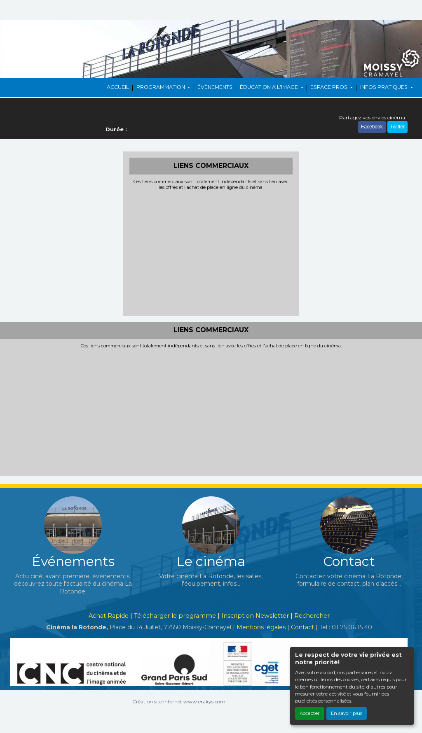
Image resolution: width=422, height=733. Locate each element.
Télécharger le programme (175, 615)
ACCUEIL (118, 87)
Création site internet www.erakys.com (178, 701)
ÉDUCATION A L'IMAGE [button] (269, 87)
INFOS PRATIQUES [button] (384, 87)
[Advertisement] (211, 251)
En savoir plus (346, 713)
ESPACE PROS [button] (329, 87)
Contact (302, 627)
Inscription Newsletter (255, 615)
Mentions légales (261, 627)
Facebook (372, 127)
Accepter (310, 713)
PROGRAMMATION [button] (161, 87)
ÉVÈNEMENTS (214, 87)
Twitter (397, 127)
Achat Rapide (109, 615)
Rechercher (312, 615)
